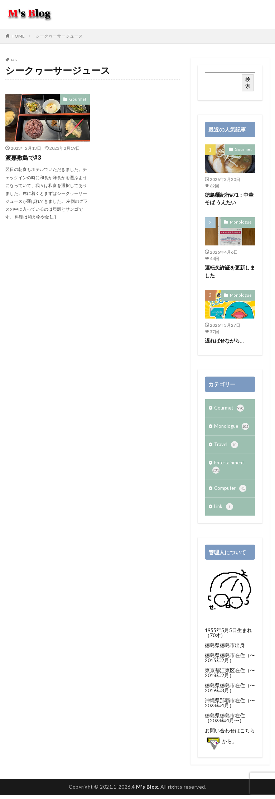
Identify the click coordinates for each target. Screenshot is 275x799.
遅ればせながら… (224, 340)
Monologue (242, 222)
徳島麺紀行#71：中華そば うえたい (229, 198)
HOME (18, 36)
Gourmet (79, 99)
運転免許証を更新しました (230, 271)
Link (224, 510)
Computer (231, 491)
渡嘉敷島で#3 (22, 157)
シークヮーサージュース (59, 36)
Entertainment (229, 468)
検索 (247, 82)
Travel (226, 446)
